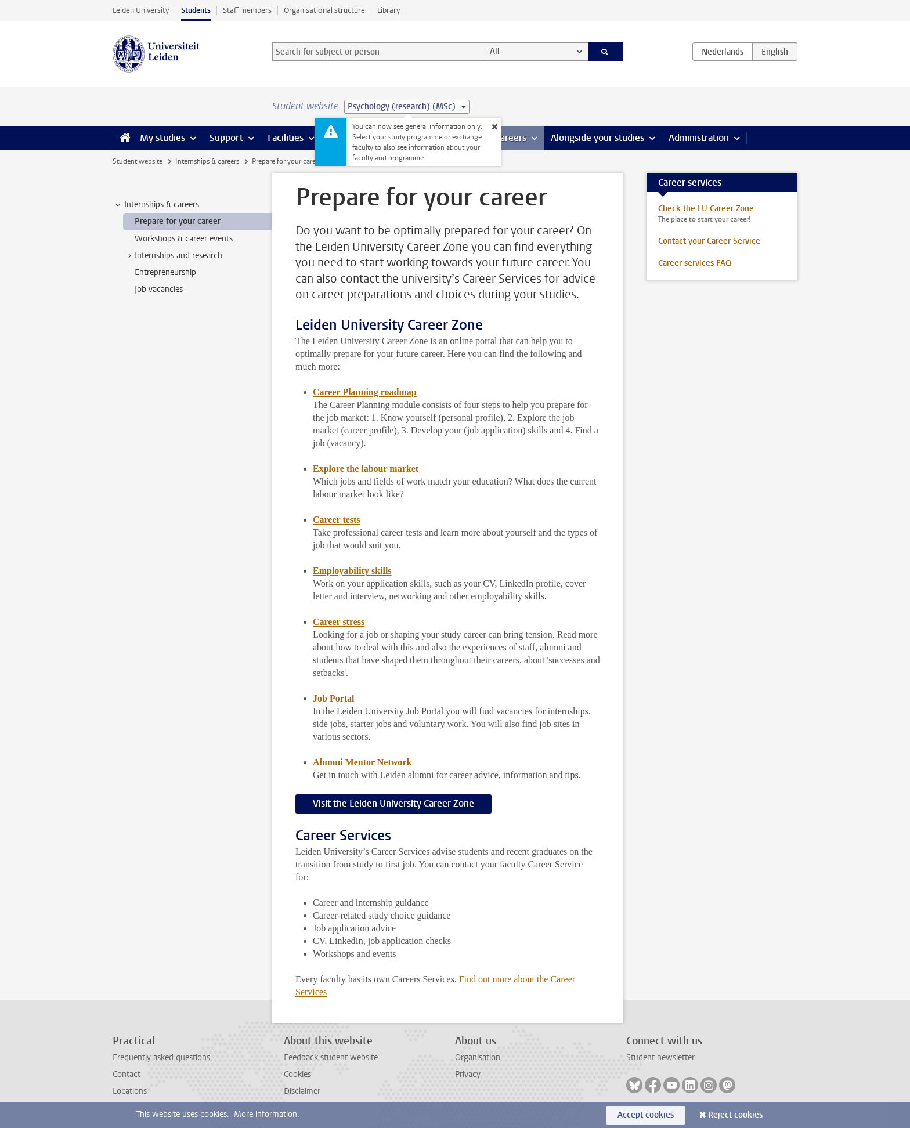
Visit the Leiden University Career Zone (393, 803)
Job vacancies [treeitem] (159, 289)
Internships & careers (207, 161)
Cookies (297, 1074)
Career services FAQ (694, 263)
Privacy (468, 1074)
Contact (126, 1074)
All (495, 51)
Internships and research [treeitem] (173, 256)
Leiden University (141, 10)
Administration (699, 138)
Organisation (477, 1057)
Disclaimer (302, 1091)
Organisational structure (324, 10)
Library (388, 10)
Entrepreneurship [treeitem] (165, 272)
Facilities (286, 138)
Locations (130, 1091)
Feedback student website (331, 1057)
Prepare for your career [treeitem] (178, 221)
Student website (137, 161)
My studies (162, 138)
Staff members (247, 10)
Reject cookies (735, 1114)
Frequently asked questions (161, 1057)
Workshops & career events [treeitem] (184, 238)
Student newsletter (660, 1057)
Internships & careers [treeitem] (156, 205)
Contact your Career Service (709, 241)
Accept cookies (646, 1114)
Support (226, 138)
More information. (266, 1114)
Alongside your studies (597, 138)
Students (196, 10)
